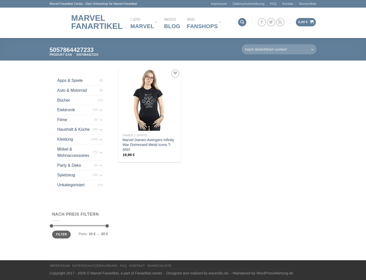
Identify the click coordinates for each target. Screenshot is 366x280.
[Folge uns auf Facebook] (262, 22)
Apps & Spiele (70, 80)
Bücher (63, 100)
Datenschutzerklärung (248, 4)
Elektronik (66, 110)
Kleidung (65, 139)
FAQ (273, 4)
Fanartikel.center (148, 273)
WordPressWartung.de (274, 273)
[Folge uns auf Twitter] (271, 22)
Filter (61, 234)
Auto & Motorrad (72, 90)
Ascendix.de (218, 273)
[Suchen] (242, 22)
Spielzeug (66, 175)
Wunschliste (307, 4)
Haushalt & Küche (73, 129)
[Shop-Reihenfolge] (279, 49)
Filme (62, 120)
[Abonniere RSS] (280, 22)
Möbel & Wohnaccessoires (73, 152)
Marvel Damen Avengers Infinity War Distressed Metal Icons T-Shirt (148, 144)
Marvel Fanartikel (97, 22)
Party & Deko (69, 165)
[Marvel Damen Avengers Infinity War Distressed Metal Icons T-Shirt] (149, 99)
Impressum (219, 4)
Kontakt (287, 4)
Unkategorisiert (71, 185)
